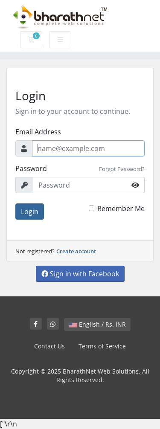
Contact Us (49, 346)
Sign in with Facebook (80, 273)
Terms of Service (102, 346)
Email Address (38, 131)
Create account (76, 251)
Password (31, 168)
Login (29, 211)
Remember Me (121, 208)
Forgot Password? (122, 169)
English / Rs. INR (97, 324)
